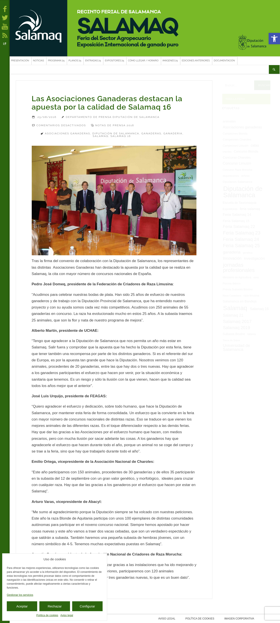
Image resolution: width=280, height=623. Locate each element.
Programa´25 (56, 60)
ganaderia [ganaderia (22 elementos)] (232, 252)
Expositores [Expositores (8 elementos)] (230, 209)
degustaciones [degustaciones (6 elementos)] (231, 175)
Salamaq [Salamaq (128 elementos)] (235, 308)
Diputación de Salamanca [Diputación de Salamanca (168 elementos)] (242, 192)
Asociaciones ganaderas (67, 133)
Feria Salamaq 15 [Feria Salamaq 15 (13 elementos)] (236, 221)
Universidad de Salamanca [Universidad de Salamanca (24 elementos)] (236, 347)
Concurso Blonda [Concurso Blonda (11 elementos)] (246, 151)
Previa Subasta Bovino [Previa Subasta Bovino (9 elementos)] (237, 289)
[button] (274, 38)
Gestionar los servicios (20, 594)
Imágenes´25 (170, 60)
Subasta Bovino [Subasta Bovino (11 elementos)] (234, 334)
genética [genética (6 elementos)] (248, 252)
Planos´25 (74, 60)
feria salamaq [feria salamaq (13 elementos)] (250, 209)
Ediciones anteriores (196, 60)
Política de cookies (47, 615)
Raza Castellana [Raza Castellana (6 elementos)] (232, 295)
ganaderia (172, 133)
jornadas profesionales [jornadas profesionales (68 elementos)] (239, 267)
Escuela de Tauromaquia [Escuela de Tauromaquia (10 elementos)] (239, 202)
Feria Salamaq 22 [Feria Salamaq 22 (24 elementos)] (239, 226)
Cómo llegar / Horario (143, 60)
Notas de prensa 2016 (114, 125)
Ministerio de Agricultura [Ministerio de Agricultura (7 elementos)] (237, 277)
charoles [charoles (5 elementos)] (227, 151)
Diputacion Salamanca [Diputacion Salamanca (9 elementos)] (237, 181)
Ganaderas (151, 133)
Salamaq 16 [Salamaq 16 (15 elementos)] (259, 309)
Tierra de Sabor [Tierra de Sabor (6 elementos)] (231, 340)
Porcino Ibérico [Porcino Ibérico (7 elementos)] (231, 283)
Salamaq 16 (120, 136)
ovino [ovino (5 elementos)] (256, 277)
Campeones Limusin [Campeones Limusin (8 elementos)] (235, 145)
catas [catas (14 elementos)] (255, 145)
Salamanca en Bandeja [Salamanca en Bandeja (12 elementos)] (239, 301)
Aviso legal (66, 615)
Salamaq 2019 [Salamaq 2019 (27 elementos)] (236, 327)
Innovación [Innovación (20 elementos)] (232, 258)
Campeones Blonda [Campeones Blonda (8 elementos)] (235, 133)
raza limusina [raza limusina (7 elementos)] (251, 295)
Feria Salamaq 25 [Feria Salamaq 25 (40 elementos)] (241, 245)
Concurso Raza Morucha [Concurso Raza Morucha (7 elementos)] (237, 169)
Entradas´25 (93, 60)
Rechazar (55, 606)
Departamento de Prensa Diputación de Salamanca (113, 117)
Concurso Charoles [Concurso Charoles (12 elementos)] (237, 157)
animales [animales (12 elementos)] (229, 121)
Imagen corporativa (238, 618)
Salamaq (100, 136)
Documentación (224, 60)
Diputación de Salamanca (115, 133)
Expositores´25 (114, 60)
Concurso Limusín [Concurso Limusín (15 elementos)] (237, 163)
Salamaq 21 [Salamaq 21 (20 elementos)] (233, 315)
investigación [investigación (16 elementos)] (254, 258)
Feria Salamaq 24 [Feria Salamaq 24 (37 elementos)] (241, 239)
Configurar (87, 606)
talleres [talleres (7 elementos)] (251, 334)
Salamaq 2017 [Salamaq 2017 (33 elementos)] (237, 321)
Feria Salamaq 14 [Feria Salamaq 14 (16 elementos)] (237, 215)
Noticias (38, 60)
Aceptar (22, 606)
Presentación (20, 60)
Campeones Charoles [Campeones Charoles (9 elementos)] (237, 139)
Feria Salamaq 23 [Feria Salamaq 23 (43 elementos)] (241, 233)
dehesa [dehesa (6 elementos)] (245, 175)
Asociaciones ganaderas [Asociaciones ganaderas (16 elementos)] (242, 127)
